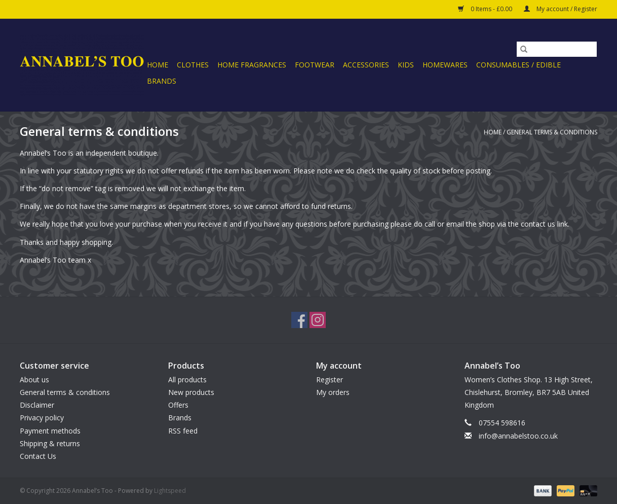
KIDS (406, 64)
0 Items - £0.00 (486, 9)
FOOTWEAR (314, 64)
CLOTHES (193, 64)
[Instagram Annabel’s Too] (318, 320)
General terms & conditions (552, 132)
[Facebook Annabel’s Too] (299, 320)
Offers (178, 405)
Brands (161, 81)
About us (34, 379)
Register (329, 379)
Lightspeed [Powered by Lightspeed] (170, 490)
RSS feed (183, 431)
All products (187, 379)
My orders (333, 392)
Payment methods (50, 431)
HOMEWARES (445, 64)
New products (191, 392)
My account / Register (560, 9)
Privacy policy (42, 417)
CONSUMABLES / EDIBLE (518, 64)
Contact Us (38, 456)
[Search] (556, 49)
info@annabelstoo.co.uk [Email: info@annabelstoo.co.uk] (518, 436)
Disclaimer (37, 405)
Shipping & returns (50, 443)
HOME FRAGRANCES (251, 64)
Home (157, 64)
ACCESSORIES (366, 64)
